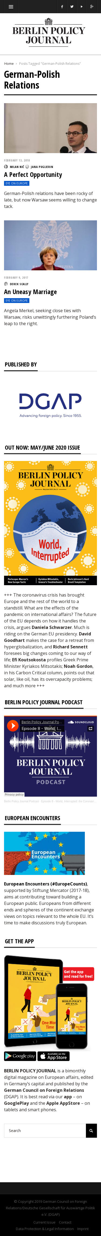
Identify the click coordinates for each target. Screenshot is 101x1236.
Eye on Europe (17, 183)
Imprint (83, 1228)
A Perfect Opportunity (33, 174)
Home (9, 63)
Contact (65, 1222)
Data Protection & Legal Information (45, 1228)
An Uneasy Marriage (30, 291)
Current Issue (44, 1222)
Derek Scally (19, 284)
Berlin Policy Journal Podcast (21, 801)
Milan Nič (17, 167)
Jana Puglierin (42, 167)
